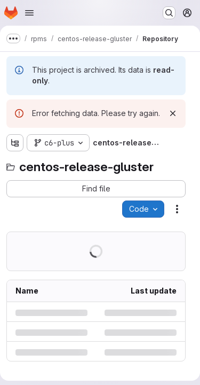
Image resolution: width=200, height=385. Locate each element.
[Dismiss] (172, 113)
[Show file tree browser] (14, 142)
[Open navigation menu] (29, 12)
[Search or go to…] (169, 12)
